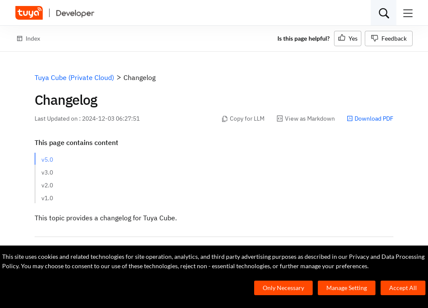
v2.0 (47, 185)
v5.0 (47, 159)
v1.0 (47, 198)
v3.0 (47, 172)
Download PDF (370, 118)
